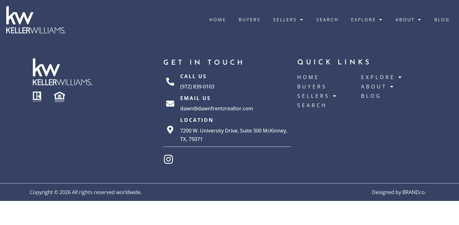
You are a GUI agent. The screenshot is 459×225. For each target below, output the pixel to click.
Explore (367, 19)
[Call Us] (170, 81)
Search (327, 19)
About (408, 19)
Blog (442, 19)
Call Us (193, 76)
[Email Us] (170, 103)
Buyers (250, 19)
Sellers (288, 19)
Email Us (195, 98)
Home (217, 19)
